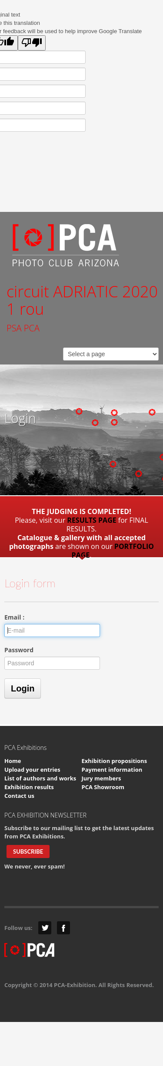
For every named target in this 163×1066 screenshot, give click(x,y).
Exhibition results (29, 787)
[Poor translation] (32, 43)
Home (12, 761)
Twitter (44, 927)
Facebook (63, 927)
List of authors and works (40, 778)
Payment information (112, 769)
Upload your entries (32, 769)
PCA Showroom (103, 787)
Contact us (19, 796)
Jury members (101, 778)
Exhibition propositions (114, 761)
